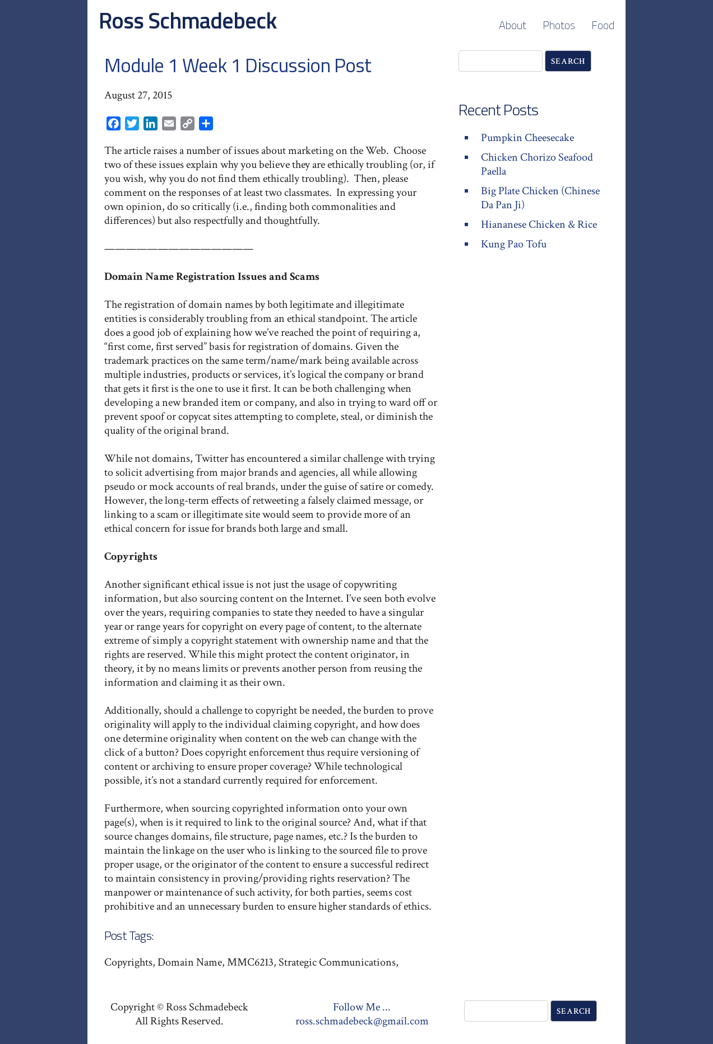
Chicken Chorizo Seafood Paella (537, 164)
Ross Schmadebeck (187, 20)
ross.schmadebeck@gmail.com (362, 1021)
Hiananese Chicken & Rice (539, 224)
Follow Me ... (362, 1007)
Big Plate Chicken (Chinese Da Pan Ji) (540, 198)
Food (602, 25)
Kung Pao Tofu (514, 244)
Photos (559, 25)
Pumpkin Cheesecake (527, 137)
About (512, 25)
